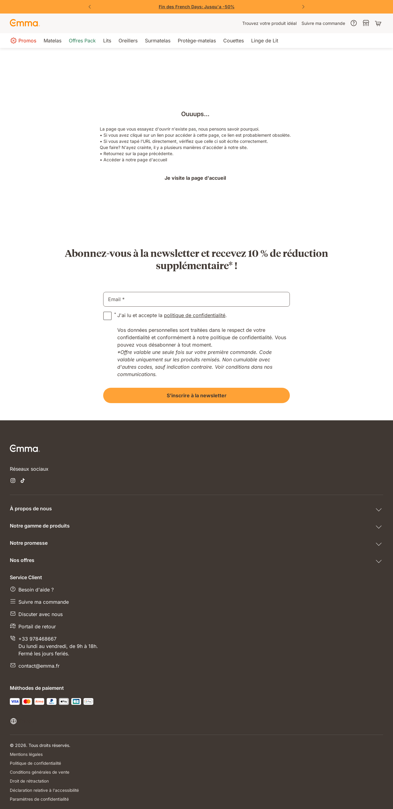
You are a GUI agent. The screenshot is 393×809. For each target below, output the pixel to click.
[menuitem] (269, 23)
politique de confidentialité (194, 315)
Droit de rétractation (30, 780)
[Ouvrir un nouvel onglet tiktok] (23, 481)
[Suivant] (303, 6)
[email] (196, 299)
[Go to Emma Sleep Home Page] (25, 23)
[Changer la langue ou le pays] (21, 721)
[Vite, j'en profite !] (196, 7)
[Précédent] (89, 6)
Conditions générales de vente (40, 772)
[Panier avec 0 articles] (379, 23)
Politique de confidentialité (36, 763)
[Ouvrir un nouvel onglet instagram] (13, 481)
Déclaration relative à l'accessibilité (45, 789)
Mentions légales (27, 754)
